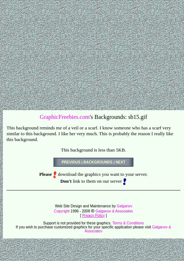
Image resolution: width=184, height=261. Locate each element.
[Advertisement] (92, 53)
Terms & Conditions (128, 223)
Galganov (124, 206)
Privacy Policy (93, 216)
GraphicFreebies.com (64, 117)
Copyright (62, 211)
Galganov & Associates (114, 211)
